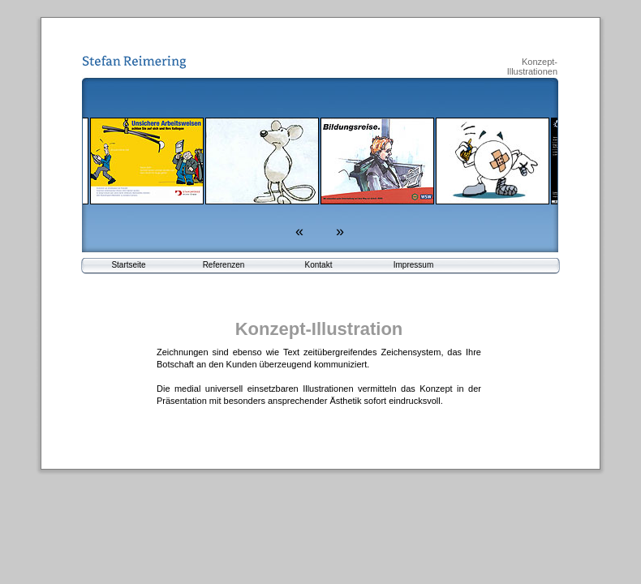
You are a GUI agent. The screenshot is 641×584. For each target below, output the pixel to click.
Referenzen (224, 264)
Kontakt (319, 264)
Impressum (413, 264)
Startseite (128, 264)
